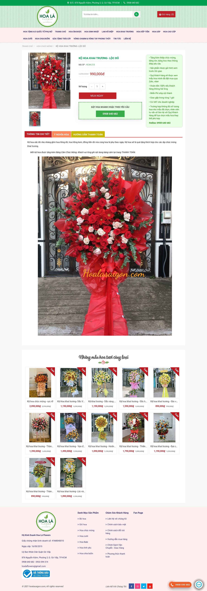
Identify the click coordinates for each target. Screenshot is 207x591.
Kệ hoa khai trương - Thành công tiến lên (46, 491)
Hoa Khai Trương (125, 32)
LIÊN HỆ (127, 39)
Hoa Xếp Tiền (142, 32)
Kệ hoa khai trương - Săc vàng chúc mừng (171, 401)
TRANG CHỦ (60, 32)
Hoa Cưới (27, 39)
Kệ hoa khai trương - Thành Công (42, 446)
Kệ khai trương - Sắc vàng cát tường (106, 401)
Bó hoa (82, 519)
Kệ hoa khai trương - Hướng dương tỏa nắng (110, 446)
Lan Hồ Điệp (107, 32)
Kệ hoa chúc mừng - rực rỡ (40, 401)
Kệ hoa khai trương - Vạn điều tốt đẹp (75, 446)
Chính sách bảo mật (116, 524)
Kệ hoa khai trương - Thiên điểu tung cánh (140, 446)
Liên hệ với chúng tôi (117, 519)
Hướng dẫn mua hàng (117, 539)
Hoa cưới (83, 536)
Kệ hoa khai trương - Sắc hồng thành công (140, 401)
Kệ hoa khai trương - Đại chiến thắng (168, 446)
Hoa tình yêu (85, 547)
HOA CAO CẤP (169, 32)
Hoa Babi (83, 542)
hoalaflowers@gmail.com (34, 566)
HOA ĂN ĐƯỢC (75, 32)
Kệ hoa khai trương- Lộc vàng (71, 491)
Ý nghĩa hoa (61, 134)
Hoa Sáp (156, 32)
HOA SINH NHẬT (91, 32)
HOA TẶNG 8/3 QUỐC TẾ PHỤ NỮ (37, 32)
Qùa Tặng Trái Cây (62, 39)
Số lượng (83, 86)
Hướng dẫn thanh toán (88, 134)
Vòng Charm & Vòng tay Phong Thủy (92, 39)
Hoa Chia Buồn (42, 39)
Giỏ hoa (83, 524)
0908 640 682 (110, 113)
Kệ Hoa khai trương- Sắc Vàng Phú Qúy (76, 401)
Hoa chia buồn (86, 553)
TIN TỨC (117, 39)
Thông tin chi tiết (38, 134)
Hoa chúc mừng (86, 530)
